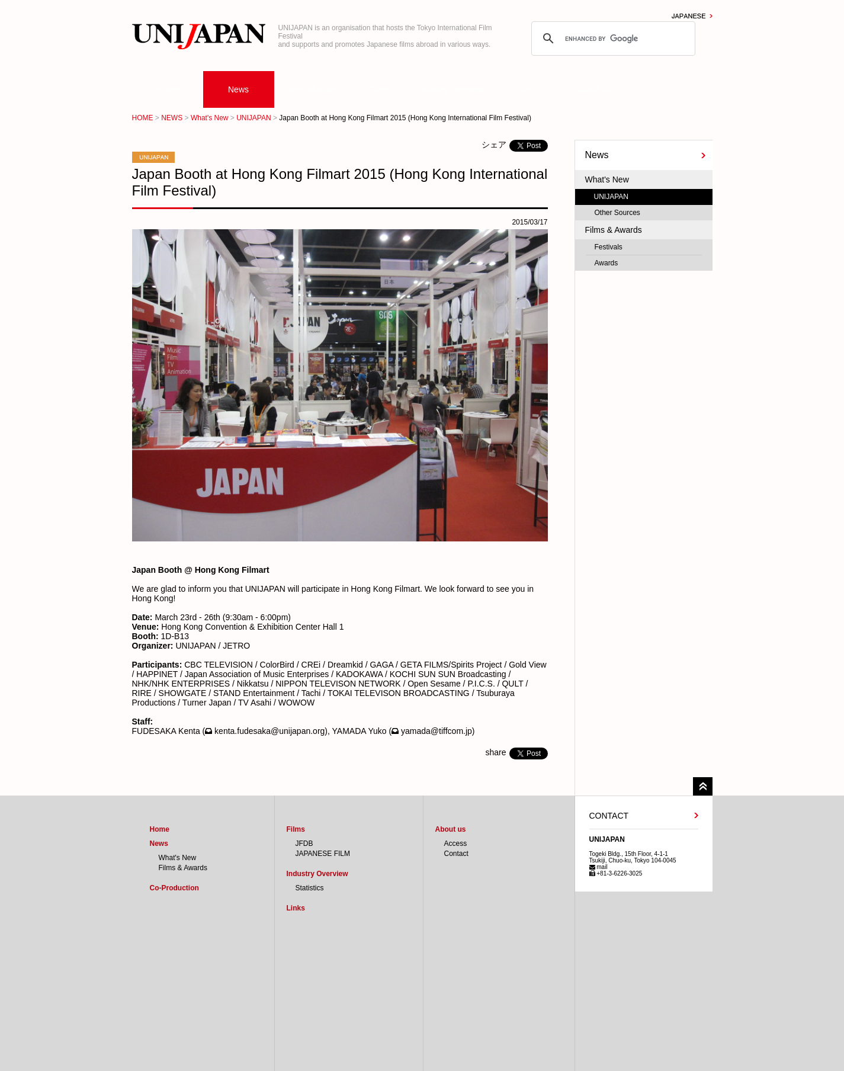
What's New (210, 118)
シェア (494, 144)
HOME (142, 118)
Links (522, 89)
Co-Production (309, 89)
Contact (456, 853)
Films (380, 89)
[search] (611, 38)
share (495, 752)
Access (455, 843)
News (238, 89)
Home (167, 89)
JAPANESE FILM (323, 853)
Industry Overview (451, 89)
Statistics (310, 888)
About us (593, 89)
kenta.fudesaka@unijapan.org (269, 731)
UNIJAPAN (253, 118)
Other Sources (617, 213)
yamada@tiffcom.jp (436, 731)
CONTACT (609, 815)
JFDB (304, 843)
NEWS (171, 118)
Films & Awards (613, 230)
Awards (606, 263)
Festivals (608, 247)
